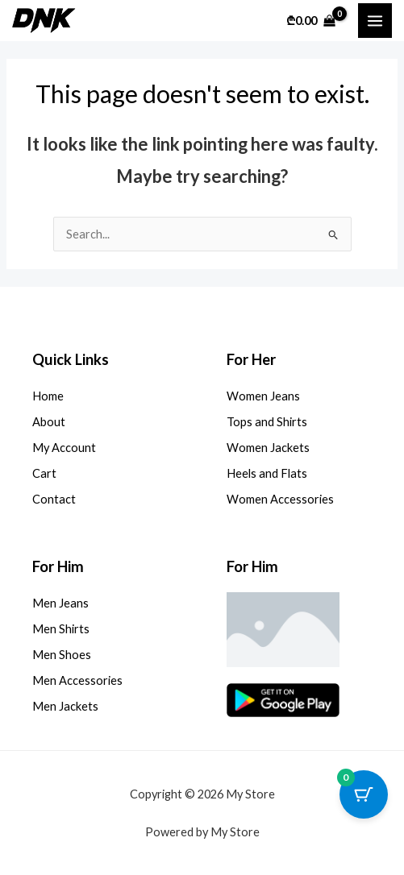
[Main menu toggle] (375, 20)
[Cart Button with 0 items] (363, 794)
